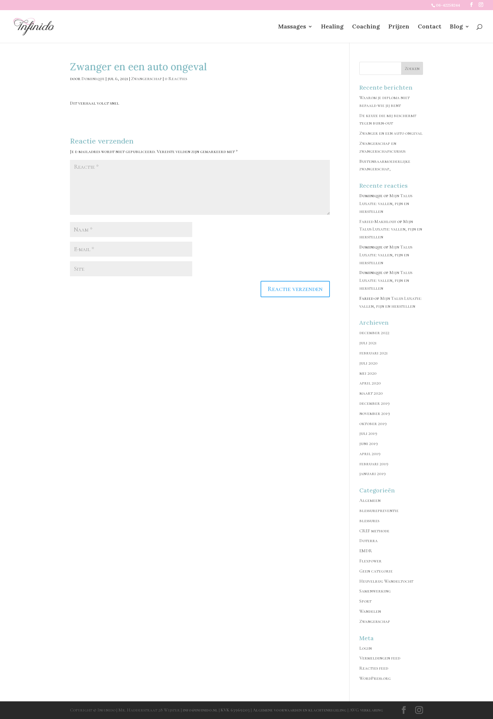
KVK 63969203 (236, 710)
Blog (456, 27)
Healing (332, 27)
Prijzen (398, 27)
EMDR (365, 551)
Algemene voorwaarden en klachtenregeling (300, 710)
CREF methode (374, 531)
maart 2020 (371, 393)
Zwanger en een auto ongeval (390, 133)
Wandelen (370, 611)
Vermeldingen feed (379, 658)
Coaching (366, 27)
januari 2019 (372, 473)
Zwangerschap (146, 78)
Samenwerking (375, 591)
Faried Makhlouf (377, 221)
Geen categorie (376, 571)
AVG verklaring (366, 710)
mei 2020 (368, 373)
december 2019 (374, 403)
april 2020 (370, 383)
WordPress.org (375, 678)
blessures (369, 520)
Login (365, 648)
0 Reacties (176, 78)
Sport (365, 601)
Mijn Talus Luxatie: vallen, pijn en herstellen (385, 203)
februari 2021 (373, 353)
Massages (292, 27)
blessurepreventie (379, 510)
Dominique (93, 78)
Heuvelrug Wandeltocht (386, 581)
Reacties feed (373, 668)
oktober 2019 (373, 423)
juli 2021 (368, 343)
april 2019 (370, 453)
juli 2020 (368, 363)
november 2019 (374, 413)
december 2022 (374, 332)
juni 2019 (368, 443)
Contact (429, 27)
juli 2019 (368, 433)
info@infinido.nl (200, 710)
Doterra (368, 540)
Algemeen (370, 500)
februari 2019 (373, 464)
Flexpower (370, 561)
